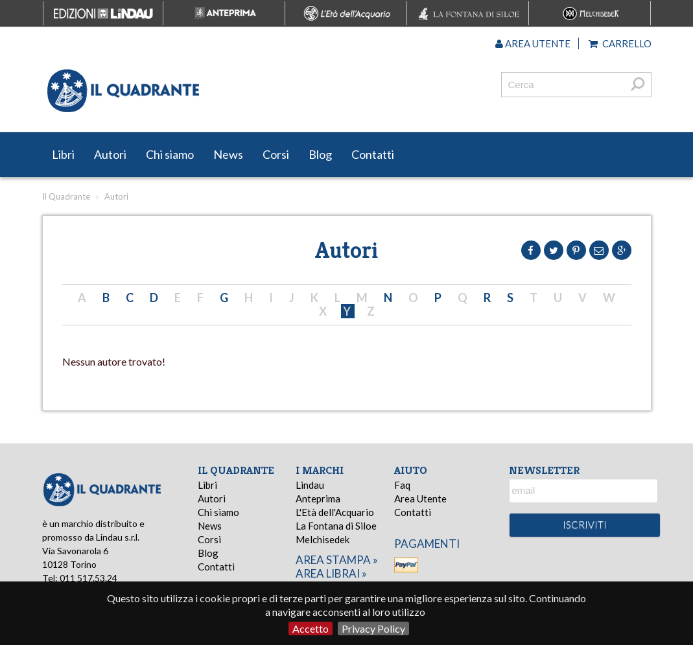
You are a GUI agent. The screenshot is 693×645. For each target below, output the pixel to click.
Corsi (276, 154)
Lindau (310, 485)
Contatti (372, 154)
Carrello (620, 43)
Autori (110, 154)
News (228, 154)
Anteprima (318, 498)
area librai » (331, 573)
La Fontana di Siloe (336, 526)
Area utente (532, 43)
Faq (402, 485)
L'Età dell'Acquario (335, 512)
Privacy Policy (373, 628)
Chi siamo (170, 154)
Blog (320, 154)
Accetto (310, 628)
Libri (63, 154)
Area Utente (420, 498)
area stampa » (337, 560)
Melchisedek (322, 539)
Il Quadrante (66, 196)
